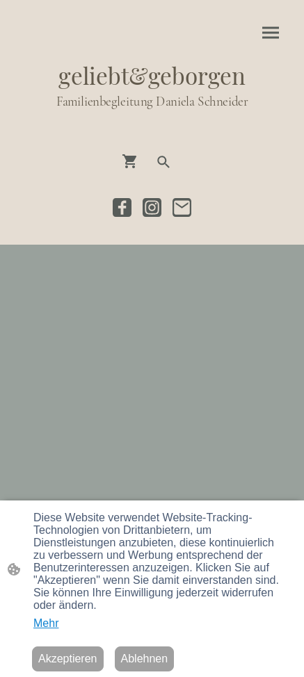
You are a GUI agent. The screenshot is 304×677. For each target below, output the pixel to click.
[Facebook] (122, 207)
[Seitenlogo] (152, 123)
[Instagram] (152, 207)
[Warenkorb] (133, 161)
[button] (163, 162)
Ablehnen (144, 658)
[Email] (182, 207)
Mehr (45, 623)
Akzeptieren (67, 658)
